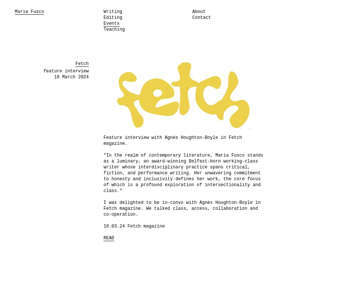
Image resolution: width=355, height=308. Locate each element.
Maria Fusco (29, 11)
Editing (113, 17)
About (199, 11)
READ (109, 238)
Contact (201, 17)
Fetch (82, 63)
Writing (113, 11)
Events (111, 23)
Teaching (114, 29)
